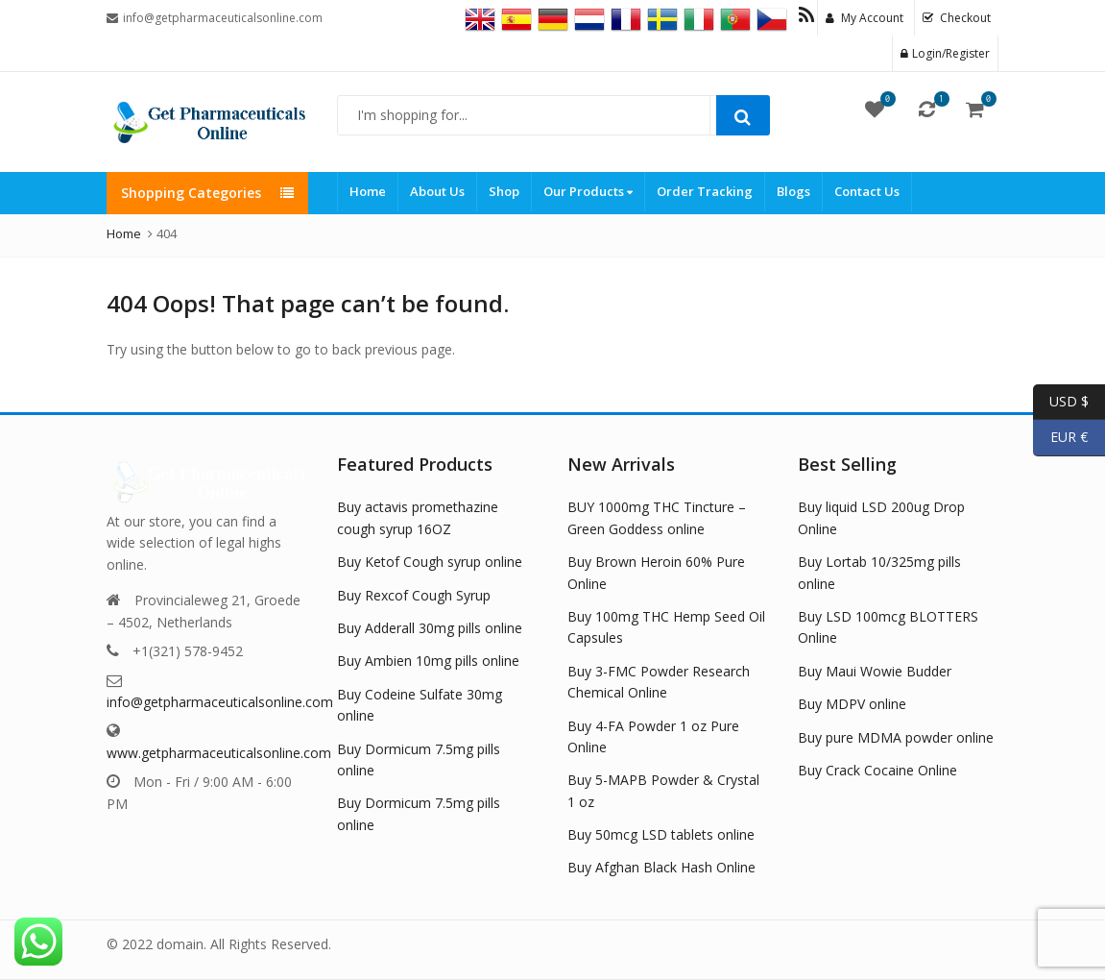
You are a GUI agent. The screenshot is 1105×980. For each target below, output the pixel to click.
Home (367, 191)
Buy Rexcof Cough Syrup (414, 595)
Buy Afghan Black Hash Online (661, 867)
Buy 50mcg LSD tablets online (661, 834)
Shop (504, 191)
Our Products (588, 191)
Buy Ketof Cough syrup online (429, 561)
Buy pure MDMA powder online (896, 737)
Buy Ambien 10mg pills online (428, 660)
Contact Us (867, 191)
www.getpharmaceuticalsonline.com (219, 753)
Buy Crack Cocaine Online (877, 770)
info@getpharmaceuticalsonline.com (220, 702)
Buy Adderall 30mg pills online (429, 628)
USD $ (1061, 402)
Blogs (793, 191)
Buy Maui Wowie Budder (874, 671)
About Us (437, 191)
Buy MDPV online (852, 704)
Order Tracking (705, 191)
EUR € (1060, 437)
